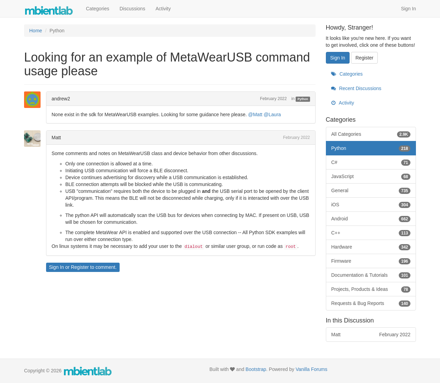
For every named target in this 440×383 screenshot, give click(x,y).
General (371, 190)
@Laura (272, 114)
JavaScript (371, 176)
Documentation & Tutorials (371, 275)
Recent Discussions (356, 88)
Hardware (371, 246)
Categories (97, 8)
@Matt (255, 114)
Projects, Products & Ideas (371, 289)
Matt (56, 137)
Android (371, 218)
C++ (371, 232)
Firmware (371, 261)
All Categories (371, 134)
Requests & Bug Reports (371, 303)
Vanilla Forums (311, 369)
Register (80, 267)
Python (303, 99)
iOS (371, 204)
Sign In (408, 8)
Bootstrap (255, 369)
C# (371, 162)
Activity (162, 8)
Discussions (132, 8)
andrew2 (61, 98)
